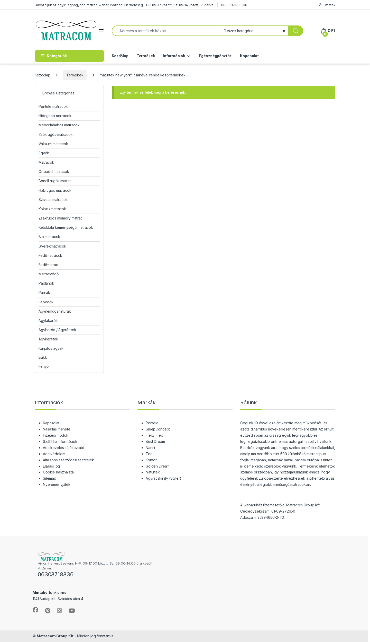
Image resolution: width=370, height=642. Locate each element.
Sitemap (49, 478)
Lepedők (46, 302)
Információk (174, 56)
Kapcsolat (249, 56)
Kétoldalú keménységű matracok (66, 227)
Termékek (146, 56)
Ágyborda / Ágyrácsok (57, 330)
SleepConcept (158, 429)
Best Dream (155, 441)
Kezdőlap (120, 56)
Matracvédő (49, 274)
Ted (149, 454)
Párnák (44, 292)
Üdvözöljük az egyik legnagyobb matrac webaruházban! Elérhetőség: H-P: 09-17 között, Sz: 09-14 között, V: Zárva (124, 5)
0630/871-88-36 (234, 5)
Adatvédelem (54, 454)
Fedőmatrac (48, 264)
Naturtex (153, 472)
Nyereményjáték (56, 484)
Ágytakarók (48, 320)
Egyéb (44, 153)
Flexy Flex (154, 435)
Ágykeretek (48, 339)
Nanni (150, 447)
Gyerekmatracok (52, 246)
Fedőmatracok (50, 255)
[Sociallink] (35, 610)
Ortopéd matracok (54, 171)
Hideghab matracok (55, 115)
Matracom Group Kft (55, 636)
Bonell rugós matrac (55, 181)
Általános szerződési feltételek (68, 460)
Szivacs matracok (53, 199)
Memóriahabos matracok (59, 125)
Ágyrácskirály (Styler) (163, 478)
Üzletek (326, 5)
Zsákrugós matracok (55, 134)
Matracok (46, 162)
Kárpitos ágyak (51, 348)
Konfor (151, 460)
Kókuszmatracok (52, 209)
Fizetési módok (55, 435)
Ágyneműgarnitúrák (55, 311)
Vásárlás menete (56, 429)
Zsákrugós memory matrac (61, 218)
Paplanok (46, 283)
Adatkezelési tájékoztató (63, 447)
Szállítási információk (60, 441)
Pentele (152, 423)
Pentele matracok (53, 106)
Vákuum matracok (53, 144)
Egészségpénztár (214, 56)
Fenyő (44, 366)
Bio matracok (49, 236)
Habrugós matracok (55, 190)
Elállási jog (51, 466)
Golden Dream (158, 466)
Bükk (43, 357)
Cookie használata (58, 472)
